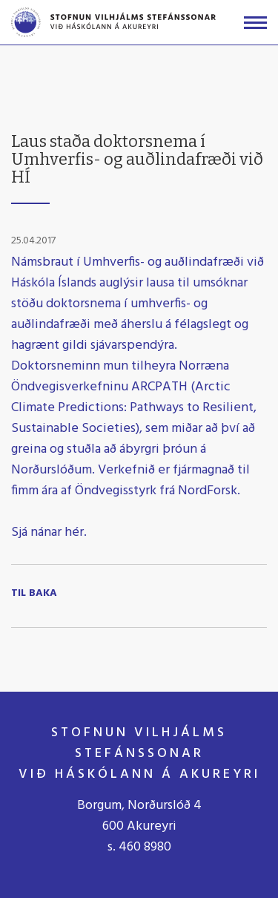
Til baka (34, 594)
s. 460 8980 (139, 847)
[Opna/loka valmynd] (255, 22)
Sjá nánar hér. (50, 532)
